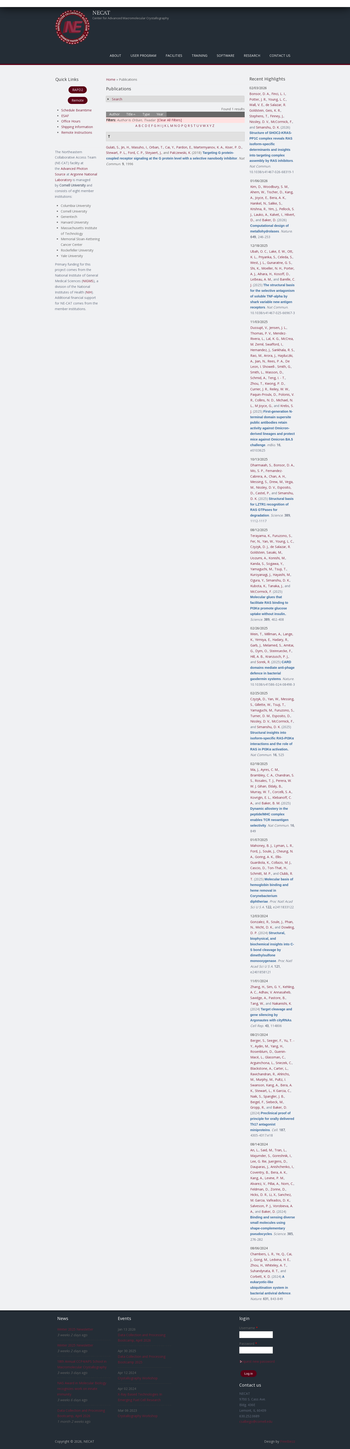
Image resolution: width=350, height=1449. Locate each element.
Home (110, 79)
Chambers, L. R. (262, 1254)
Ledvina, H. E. (280, 1259)
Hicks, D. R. (258, 1194)
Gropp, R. (257, 1107)
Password (248, 1343)
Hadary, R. (280, 639)
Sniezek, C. (284, 1063)
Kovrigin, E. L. (260, 797)
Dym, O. (261, 651)
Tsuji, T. (280, 569)
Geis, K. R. (273, 110)
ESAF (65, 116)
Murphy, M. (264, 1079)
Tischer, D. (275, 192)
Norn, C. (287, 1183)
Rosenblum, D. (261, 1051)
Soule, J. (269, 851)
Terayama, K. (260, 535)
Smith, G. (284, 366)
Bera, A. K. (277, 197)
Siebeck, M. (274, 1102)
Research (252, 55)
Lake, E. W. (277, 251)
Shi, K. (254, 268)
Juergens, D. (277, 1161)
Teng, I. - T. (276, 378)
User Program (143, 55)
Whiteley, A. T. (275, 1265)
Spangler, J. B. (273, 1096)
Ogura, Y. (257, 580)
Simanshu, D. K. (268, 127)
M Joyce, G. (263, 405)
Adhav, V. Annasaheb (274, 992)
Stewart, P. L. (116, 152)
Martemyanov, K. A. (208, 147)
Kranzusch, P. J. (276, 656)
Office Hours (70, 121)
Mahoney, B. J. (261, 845)
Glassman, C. (275, 1057)
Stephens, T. (258, 116)
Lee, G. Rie (258, 1161)
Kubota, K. (258, 586)
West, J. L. (257, 262)
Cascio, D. (258, 868)
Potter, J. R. (257, 99)
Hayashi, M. (281, 574)
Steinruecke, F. (281, 651)
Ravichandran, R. (262, 1074)
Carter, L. (281, 1068)
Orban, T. (156, 147)
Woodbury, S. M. (275, 186)
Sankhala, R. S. (283, 350)
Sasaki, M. (274, 552)
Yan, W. (268, 541)
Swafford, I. (273, 344)
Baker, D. (269, 220)
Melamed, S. (272, 645)
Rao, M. (256, 355)
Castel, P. (262, 493)
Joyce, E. (261, 197)
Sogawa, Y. (274, 563)
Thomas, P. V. (260, 333)
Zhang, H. (257, 987)
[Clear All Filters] (169, 120)
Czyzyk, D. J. (259, 546)
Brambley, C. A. (261, 775)
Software (225, 55)
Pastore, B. (277, 998)
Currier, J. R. (259, 389)
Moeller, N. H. (271, 268)
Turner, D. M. (260, 716)
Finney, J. (276, 116)
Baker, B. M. (271, 803)
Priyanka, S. (267, 257)
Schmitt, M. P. (260, 873)
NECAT (101, 12)
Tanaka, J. (275, 586)
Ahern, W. (257, 192)
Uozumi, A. (258, 558)
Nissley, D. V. (259, 121)
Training (199, 55)
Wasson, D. (274, 372)
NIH (89, 292)
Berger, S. (257, 1040)
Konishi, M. (277, 558)
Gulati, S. (112, 147)
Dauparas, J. (259, 1166)
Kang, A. (272, 1085)
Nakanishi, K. (282, 1003)
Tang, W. (257, 1003)
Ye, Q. (280, 1254)
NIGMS (88, 281)
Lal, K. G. (272, 338)
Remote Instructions (76, 132)
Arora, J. (270, 355)
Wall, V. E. (256, 105)
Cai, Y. (169, 147)
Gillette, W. (263, 704)
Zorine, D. (277, 1189)
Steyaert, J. (153, 152)
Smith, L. (256, 372)
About (115, 55)
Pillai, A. (273, 1183)
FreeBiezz (287, 1441)
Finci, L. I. (278, 93)
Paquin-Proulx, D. (263, 394)
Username (248, 1328)
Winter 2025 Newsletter (75, 1329)
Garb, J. (255, 645)
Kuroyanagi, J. (260, 574)
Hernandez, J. (260, 350)
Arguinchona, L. (262, 1063)
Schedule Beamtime (76, 110)
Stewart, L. (263, 1090)
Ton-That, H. (277, 868)
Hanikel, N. (258, 203)
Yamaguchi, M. (261, 569)
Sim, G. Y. (274, 987)
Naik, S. (256, 1096)
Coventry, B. (259, 1172)
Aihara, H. (265, 274)
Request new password (257, 1361)
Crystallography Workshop (138, 1378)
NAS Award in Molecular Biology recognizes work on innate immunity (81, 1388)
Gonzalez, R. (259, 922)
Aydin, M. (262, 1046)
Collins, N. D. (264, 400)
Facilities (174, 55)
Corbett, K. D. (260, 1276)
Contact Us (280, 55)
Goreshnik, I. (281, 1155)
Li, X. (272, 1194)
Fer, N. (255, 541)
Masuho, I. (139, 147)
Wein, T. (256, 634)
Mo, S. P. (257, 470)
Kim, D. (255, 186)
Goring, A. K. (264, 857)
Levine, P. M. (274, 1178)
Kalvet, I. (276, 214)
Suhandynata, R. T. (264, 1271)
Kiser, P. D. (233, 147)
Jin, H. (125, 147)
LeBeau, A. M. (260, 279)
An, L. (254, 1150)
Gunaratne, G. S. (279, 262)
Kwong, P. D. (274, 383)
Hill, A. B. (256, 656)
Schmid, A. (258, 378)
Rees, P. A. (275, 361)
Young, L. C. (277, 99)
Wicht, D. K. (264, 927)
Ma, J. (254, 769)
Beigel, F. (257, 1102)
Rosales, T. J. (264, 780)
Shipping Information (77, 127)
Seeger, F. (274, 1040)
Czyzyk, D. (258, 699)
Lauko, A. (261, 214)
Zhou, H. (256, 1265)
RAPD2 (77, 89)
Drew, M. (276, 481)
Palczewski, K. (180, 152)
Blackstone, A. (261, 1068)
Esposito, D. (281, 716)
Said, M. (267, 1150)
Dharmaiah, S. (261, 465)
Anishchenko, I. (281, 1166)
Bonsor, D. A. (259, 93)
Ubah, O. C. (258, 251)
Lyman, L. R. (283, 845)
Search (117, 99)
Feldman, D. (259, 1189)
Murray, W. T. (260, 792)
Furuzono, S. (281, 535)
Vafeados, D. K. (278, 1200)
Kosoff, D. (281, 274)
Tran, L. (280, 1150)
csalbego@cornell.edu (255, 1421)
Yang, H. (276, 1046)
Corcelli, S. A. (282, 792)
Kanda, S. (257, 563)
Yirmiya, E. (262, 639)
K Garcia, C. (281, 1090)
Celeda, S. (285, 257)
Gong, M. (261, 1259)
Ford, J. (255, 851)
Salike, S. (275, 203)
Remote (78, 100)
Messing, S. (258, 481)
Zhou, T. (256, 383)
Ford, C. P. (135, 152)
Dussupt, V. (258, 327)
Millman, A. (272, 634)
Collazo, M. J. (281, 862)
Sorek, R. (263, 662)
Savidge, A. (258, 998)
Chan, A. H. (277, 476)
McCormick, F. (281, 121)
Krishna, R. (258, 209)
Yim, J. (272, 209)
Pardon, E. (184, 147)
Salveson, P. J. (260, 1206)
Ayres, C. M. (269, 769)
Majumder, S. (260, 1155)
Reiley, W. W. (279, 389)
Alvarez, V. (258, 1183)
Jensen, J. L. (277, 327)
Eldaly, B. (275, 786)
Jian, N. (260, 361)
